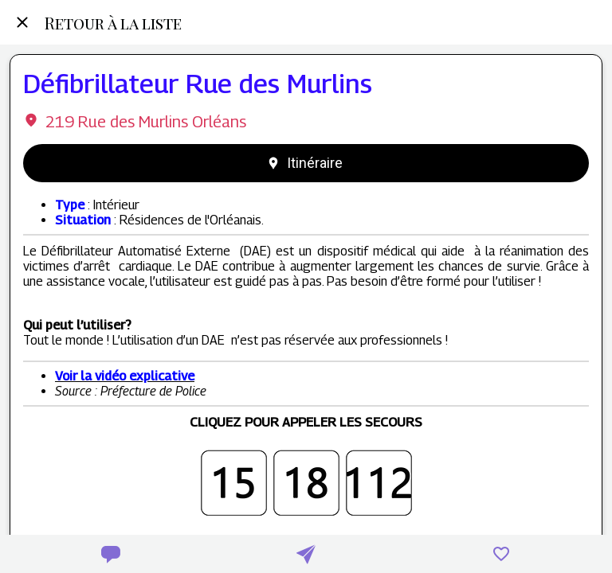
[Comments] (111, 554)
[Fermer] (22, 22)
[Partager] (306, 554)
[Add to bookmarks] (501, 554)
